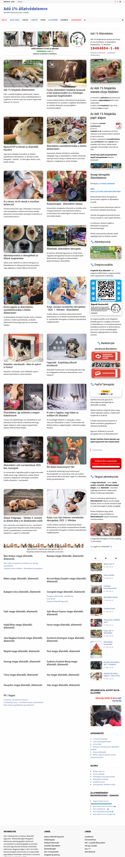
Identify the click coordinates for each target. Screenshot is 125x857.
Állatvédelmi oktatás (111, 597)
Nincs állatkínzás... (101, 809)
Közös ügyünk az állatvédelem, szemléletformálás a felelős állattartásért (18, 310)
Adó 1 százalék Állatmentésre (95, 843)
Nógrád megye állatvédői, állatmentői (22, 651)
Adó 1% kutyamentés (51, 852)
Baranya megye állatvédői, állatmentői (65, 556)
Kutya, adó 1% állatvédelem (108, 632)
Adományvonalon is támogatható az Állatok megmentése (21, 257)
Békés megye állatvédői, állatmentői (21, 578)
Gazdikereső (89, 837)
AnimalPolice (97, 450)
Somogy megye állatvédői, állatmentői (22, 661)
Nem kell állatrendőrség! (103, 811)
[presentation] (95, 558)
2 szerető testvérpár (100, 739)
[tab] (95, 558)
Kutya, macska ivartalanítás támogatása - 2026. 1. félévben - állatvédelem (66, 308)
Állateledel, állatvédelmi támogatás (64, 248)
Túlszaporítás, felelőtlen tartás (104, 784)
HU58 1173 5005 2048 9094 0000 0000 (105, 191)
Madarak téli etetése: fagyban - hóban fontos (112, 674)
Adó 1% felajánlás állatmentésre (19, 89)
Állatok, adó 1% (109, 564)
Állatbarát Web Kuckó (51, 843)
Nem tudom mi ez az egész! (104, 814)
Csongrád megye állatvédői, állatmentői (66, 591)
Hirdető (34, 20)
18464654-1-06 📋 (45, 51)
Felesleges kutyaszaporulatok (110, 587)
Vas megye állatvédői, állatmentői (63, 674)
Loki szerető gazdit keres (102, 741)
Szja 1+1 (88, 849)
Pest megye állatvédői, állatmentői (63, 651)
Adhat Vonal (15, 20)
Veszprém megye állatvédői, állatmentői (23, 685)
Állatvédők (53, 20)
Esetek (25, 20)
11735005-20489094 (107, 183)
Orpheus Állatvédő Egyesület (57, 601)
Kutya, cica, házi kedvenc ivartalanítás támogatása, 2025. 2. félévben (65, 519)
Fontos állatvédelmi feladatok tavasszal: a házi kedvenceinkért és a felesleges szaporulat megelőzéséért (66, 93)
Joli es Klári (97, 744)
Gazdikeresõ (76, 20)
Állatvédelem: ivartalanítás (108, 643)
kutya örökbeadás (99, 752)
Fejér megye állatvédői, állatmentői (21, 611)
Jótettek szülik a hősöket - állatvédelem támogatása (23, 568)
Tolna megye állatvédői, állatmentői (21, 674)
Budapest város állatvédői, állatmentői (22, 591)
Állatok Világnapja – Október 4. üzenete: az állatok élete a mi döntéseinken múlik (23, 519)
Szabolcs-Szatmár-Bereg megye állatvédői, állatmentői (62, 663)
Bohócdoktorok (90, 852)
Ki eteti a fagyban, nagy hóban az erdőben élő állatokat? (63, 414)
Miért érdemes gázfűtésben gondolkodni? (19, 705)
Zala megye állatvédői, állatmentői (63, 685)
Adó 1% (4, 20)
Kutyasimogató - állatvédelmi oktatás (65, 203)
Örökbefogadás (49, 840)
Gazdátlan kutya (109, 609)
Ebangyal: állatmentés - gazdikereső (60, 596)
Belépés (20, 2)
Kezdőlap (64, 20)
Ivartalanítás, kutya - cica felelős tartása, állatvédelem (23, 702)
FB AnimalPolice (90, 840)
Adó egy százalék (91, 846)
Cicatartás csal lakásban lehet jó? (16, 700)
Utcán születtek (109, 575)
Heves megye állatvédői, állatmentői (64, 624)
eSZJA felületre (104, 100)
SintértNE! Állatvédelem (52, 846)
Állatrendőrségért (50, 849)
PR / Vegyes (9, 695)
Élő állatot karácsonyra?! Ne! (60, 467)
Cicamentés (51, 599)
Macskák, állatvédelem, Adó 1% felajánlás (112, 663)
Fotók (43, 20)
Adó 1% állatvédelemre (26, 8)
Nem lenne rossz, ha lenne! (104, 806)
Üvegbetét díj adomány (52, 855)
